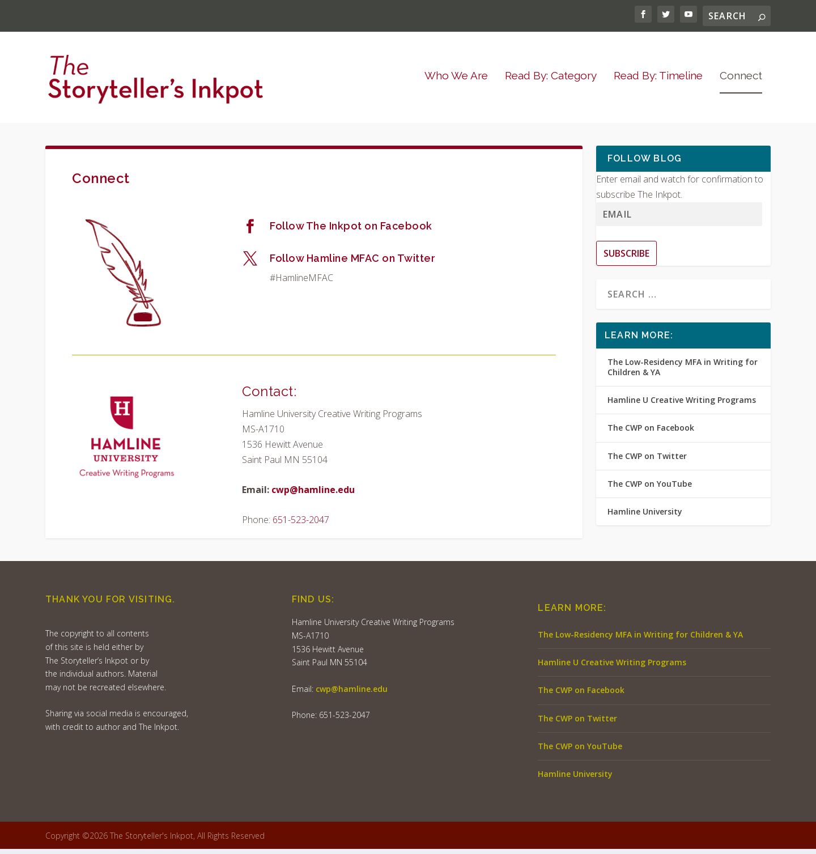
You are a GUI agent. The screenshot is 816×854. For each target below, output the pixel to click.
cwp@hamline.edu (313, 494)
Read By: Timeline (658, 81)
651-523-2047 (301, 525)
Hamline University (644, 516)
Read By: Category (551, 81)
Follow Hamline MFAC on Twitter (352, 263)
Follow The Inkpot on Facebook (351, 231)
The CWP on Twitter (647, 461)
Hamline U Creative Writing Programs (681, 405)
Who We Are (456, 81)
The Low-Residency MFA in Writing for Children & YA (682, 372)
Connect (741, 81)
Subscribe (626, 258)
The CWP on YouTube (649, 488)
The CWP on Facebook (650, 433)
